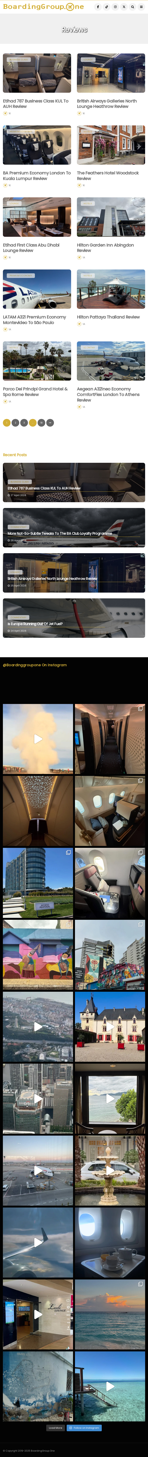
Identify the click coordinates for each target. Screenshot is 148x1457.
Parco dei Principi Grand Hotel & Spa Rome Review (35, 410)
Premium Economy (21, 150)
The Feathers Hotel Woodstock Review (108, 194)
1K (10, 113)
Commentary (18, 527)
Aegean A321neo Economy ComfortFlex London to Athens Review (108, 413)
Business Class (19, 59)
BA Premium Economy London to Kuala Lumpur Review (37, 194)
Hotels (88, 150)
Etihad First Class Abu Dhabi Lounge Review (31, 266)
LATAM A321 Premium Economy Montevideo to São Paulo (34, 338)
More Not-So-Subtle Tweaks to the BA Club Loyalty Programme (60, 533)
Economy (89, 366)
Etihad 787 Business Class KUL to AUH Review (35, 104)
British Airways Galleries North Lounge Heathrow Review (107, 104)
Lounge (88, 59)
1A (84, 276)
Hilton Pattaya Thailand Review (108, 336)
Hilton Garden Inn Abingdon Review (105, 266)
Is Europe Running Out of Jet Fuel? (35, 623)
